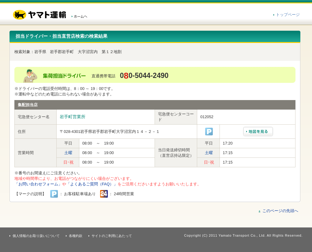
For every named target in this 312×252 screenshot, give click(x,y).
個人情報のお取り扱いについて (36, 236)
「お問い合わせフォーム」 (38, 184)
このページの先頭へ (280, 210)
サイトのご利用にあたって (112, 236)
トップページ (288, 14)
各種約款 (75, 236)
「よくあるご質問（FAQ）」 (92, 184)
